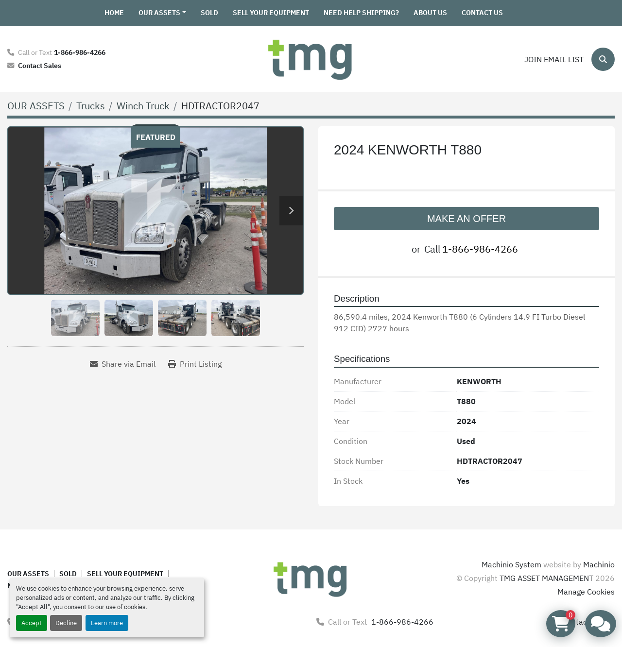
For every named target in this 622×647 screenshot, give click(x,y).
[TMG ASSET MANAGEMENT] (310, 578)
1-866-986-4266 (79, 52)
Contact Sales (39, 65)
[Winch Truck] (143, 105)
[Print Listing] (195, 364)
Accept (31, 623)
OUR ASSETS (159, 12)
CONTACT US (482, 12)
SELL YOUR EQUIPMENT (271, 12)
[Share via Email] (123, 364)
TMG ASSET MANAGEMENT (546, 578)
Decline (66, 623)
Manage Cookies (586, 591)
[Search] (603, 59)
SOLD (209, 12)
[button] (162, 13)
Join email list (554, 59)
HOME (114, 12)
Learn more (107, 623)
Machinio (599, 564)
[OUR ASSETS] (36, 105)
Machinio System (511, 564)
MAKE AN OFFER (466, 218)
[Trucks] (90, 105)
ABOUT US (430, 12)
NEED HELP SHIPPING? (361, 12)
